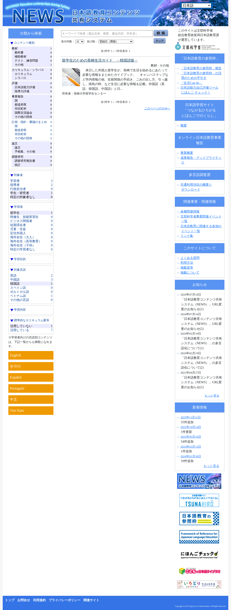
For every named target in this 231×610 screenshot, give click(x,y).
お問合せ (23, 600)
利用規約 (39, 600)
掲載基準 (186, 267)
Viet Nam (17, 410)
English (15, 355)
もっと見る (212, 395)
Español (16, 377)
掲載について (189, 272)
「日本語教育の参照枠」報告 (201, 68)
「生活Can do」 (191, 83)
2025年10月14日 (190, 427)
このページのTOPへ (157, 108)
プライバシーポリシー (64, 600)
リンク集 (186, 236)
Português (17, 388)
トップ (9, 600)
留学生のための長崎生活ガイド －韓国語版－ (100, 60)
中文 (13, 399)
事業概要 (186, 153)
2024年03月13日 (190, 446)
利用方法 (186, 262)
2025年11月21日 (190, 417)
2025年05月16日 (190, 436)
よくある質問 (189, 258)
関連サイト (91, 600)
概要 (183, 125)
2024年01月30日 (190, 456)
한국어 (15, 366)
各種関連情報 (188, 211)
